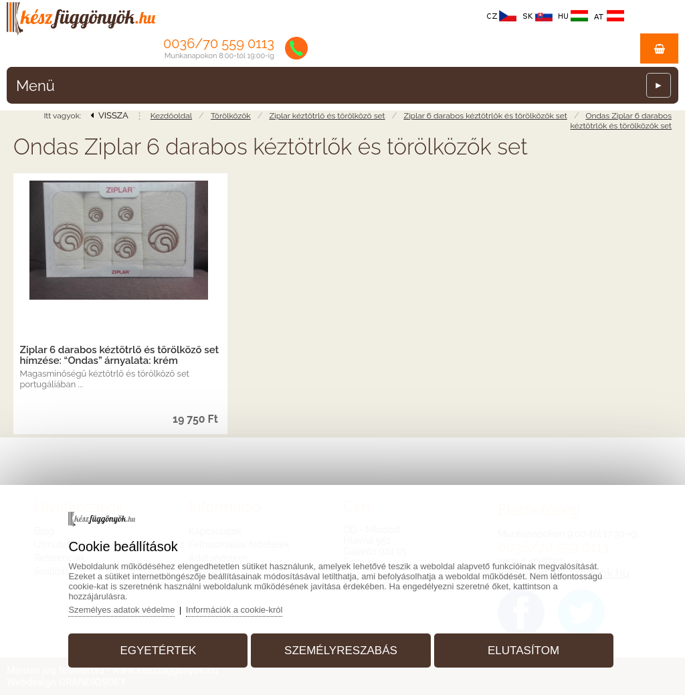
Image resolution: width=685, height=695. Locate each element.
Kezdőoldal (171, 115)
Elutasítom (523, 650)
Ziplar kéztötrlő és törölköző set (327, 115)
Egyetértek (158, 650)
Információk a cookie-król (234, 610)
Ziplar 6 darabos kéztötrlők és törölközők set (485, 115)
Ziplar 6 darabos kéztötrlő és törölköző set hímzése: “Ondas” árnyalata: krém (119, 355)
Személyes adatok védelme (121, 610)
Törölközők (231, 115)
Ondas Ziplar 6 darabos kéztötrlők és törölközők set (621, 120)
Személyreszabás (340, 650)
